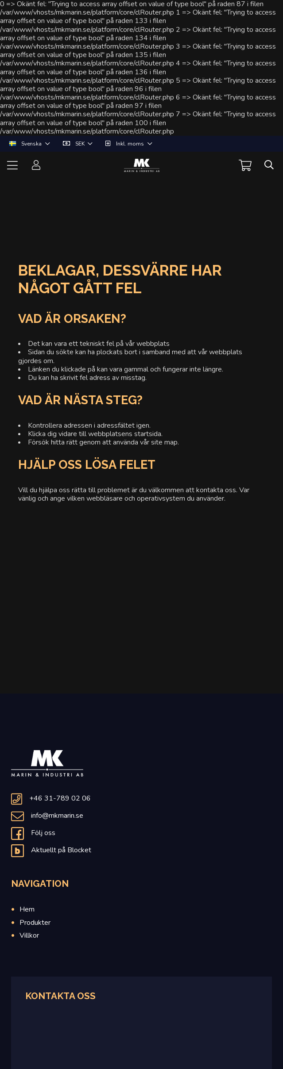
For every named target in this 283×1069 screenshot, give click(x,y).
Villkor (29, 935)
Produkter (34, 922)
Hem (27, 909)
